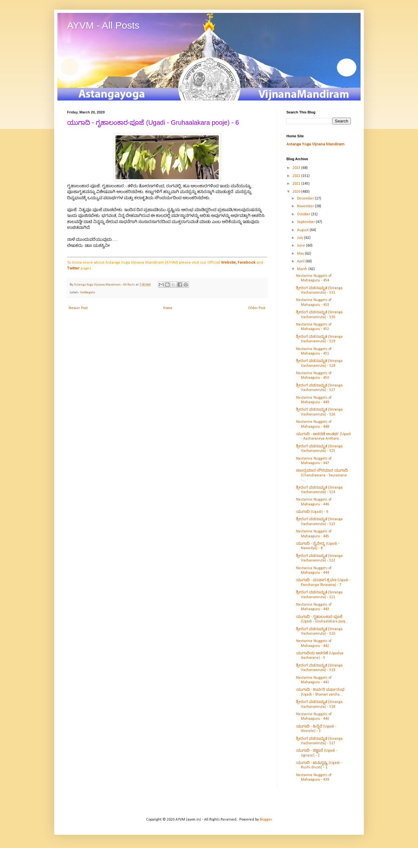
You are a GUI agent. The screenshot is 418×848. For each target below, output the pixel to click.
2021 (297, 184)
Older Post (256, 308)
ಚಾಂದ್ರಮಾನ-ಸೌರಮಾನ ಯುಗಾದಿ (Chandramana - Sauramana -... (322, 475)
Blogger (266, 820)
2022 (297, 176)
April (301, 261)
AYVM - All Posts (103, 25)
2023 (297, 168)
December (306, 198)
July (300, 238)
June (301, 246)
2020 (297, 192)
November (306, 206)
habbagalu (87, 292)
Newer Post (78, 308)
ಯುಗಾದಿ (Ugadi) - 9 (312, 512)
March (302, 269)
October (304, 214)
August (303, 230)
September (306, 222)
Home (168, 308)
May (301, 254)
